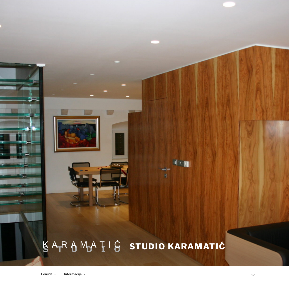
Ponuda (49, 274)
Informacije (75, 274)
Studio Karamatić (177, 246)
